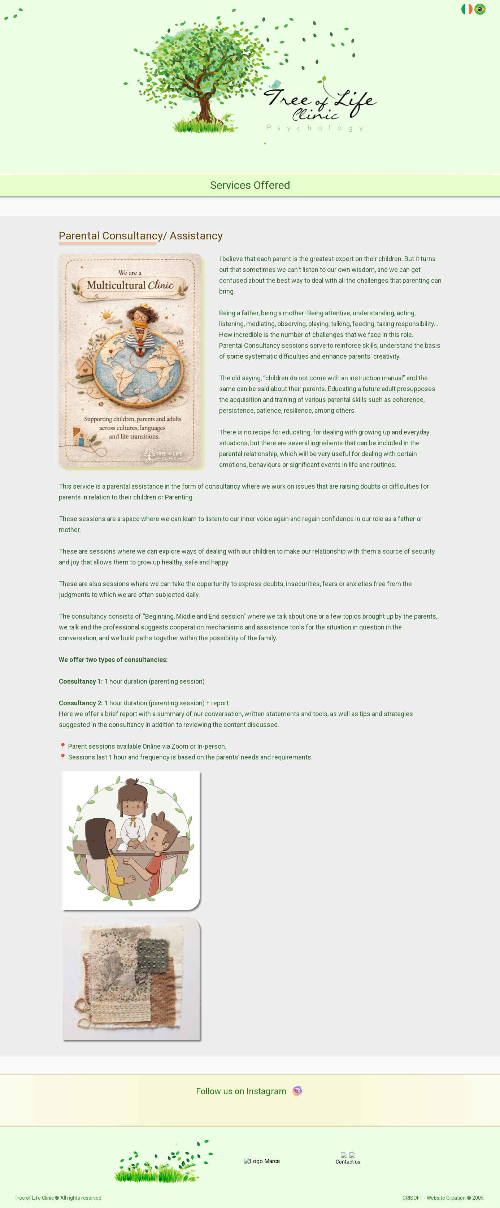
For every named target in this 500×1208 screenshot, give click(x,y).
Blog (303, 157)
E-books (338, 157)
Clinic (152, 157)
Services (268, 157)
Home (118, 157)
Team (230, 157)
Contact (379, 157)
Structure (191, 157)
